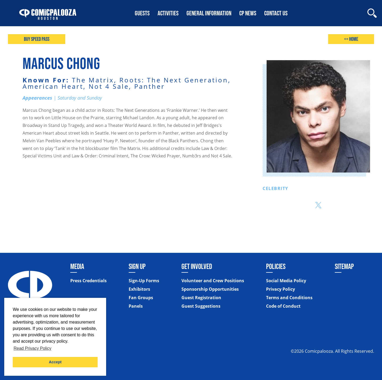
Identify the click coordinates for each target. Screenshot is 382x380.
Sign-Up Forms (144, 281)
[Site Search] (372, 13)
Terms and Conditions (289, 297)
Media (77, 266)
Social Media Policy (286, 281)
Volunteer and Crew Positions (212, 281)
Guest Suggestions (200, 306)
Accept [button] (55, 362)
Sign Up (137, 266)
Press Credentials (88, 281)
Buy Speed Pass (37, 39)
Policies (275, 266)
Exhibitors (139, 289)
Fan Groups (141, 297)
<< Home (351, 39)
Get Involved (196, 266)
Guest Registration (201, 297)
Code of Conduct (283, 306)
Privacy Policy (280, 289)
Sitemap (344, 266)
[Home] (48, 13)
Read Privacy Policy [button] (32, 348)
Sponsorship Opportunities (210, 289)
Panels (136, 306)
